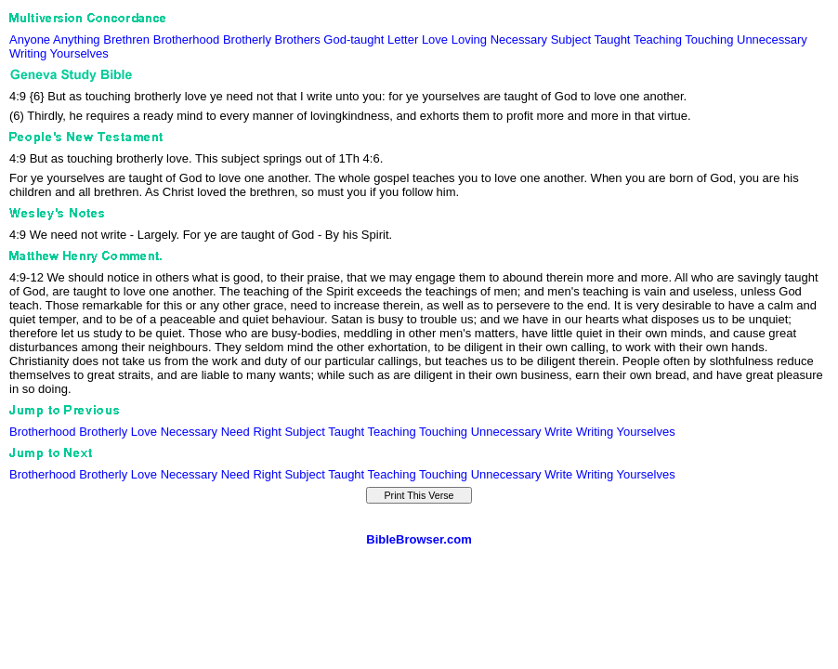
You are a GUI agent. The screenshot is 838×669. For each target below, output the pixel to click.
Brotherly (247, 39)
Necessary (519, 39)
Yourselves (79, 53)
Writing (27, 53)
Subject (571, 39)
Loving (469, 39)
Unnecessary (772, 39)
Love (435, 39)
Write (558, 432)
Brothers (298, 39)
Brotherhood (186, 39)
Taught (612, 39)
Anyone (29, 39)
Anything (76, 39)
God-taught (353, 39)
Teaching (658, 39)
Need (235, 432)
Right (267, 432)
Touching (709, 39)
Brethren (126, 39)
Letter (402, 39)
